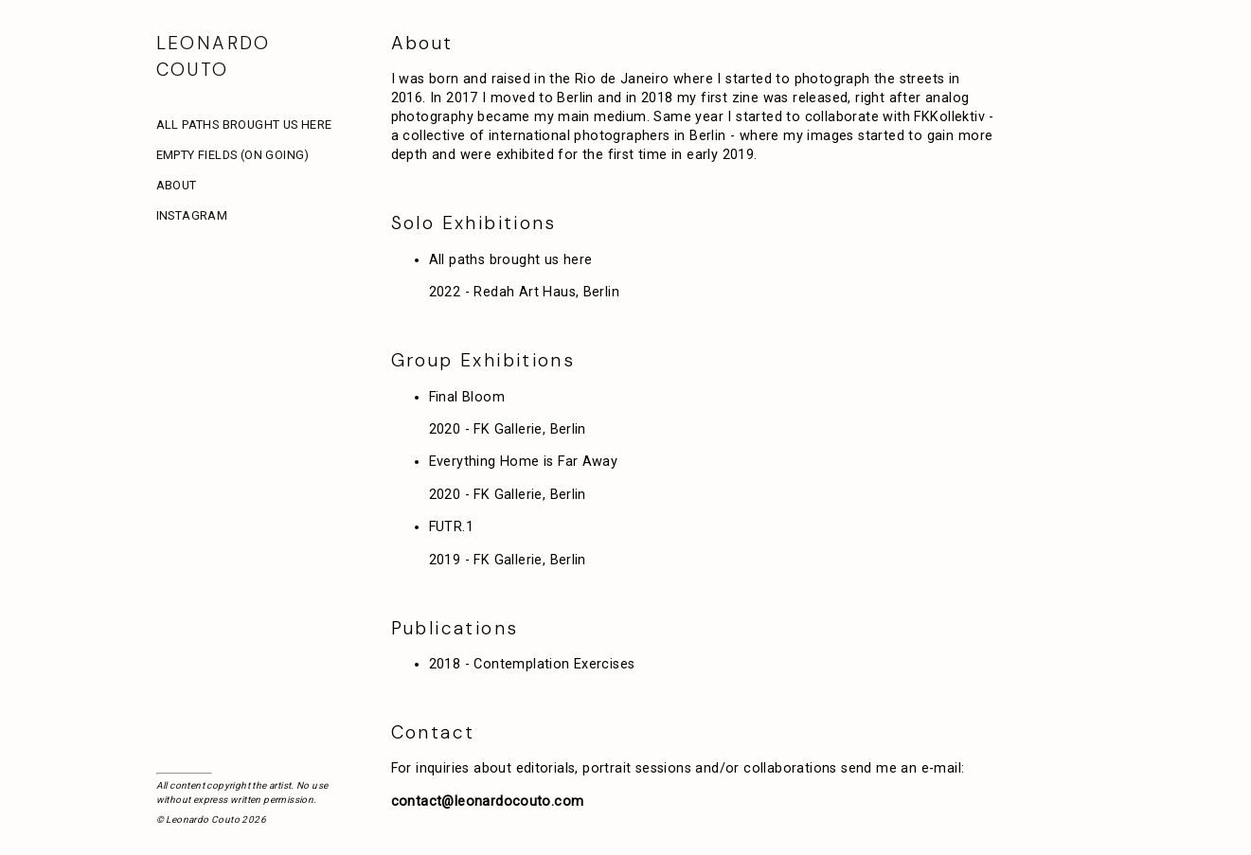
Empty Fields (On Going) (233, 155)
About (176, 185)
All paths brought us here (244, 124)
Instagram (192, 215)
